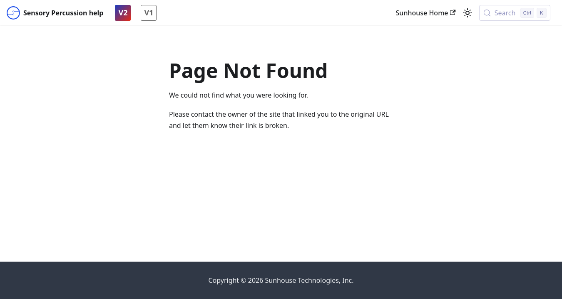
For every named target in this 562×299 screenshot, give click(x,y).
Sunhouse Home (426, 12)
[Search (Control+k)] (514, 13)
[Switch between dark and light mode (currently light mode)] (467, 13)
